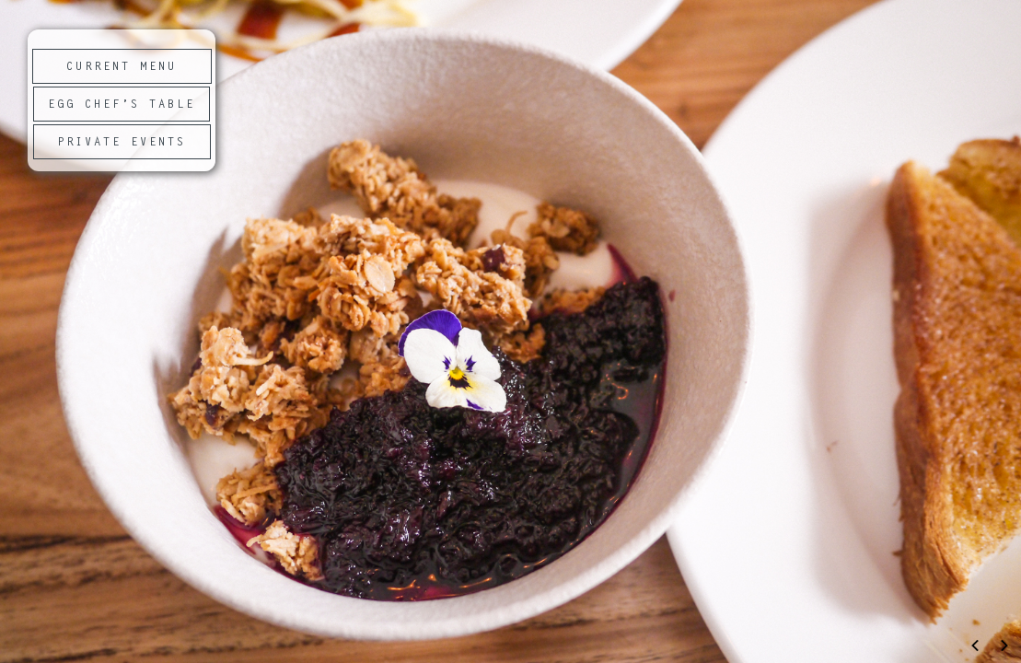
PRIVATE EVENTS (121, 142)
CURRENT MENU (121, 67)
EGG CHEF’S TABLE (121, 104)
